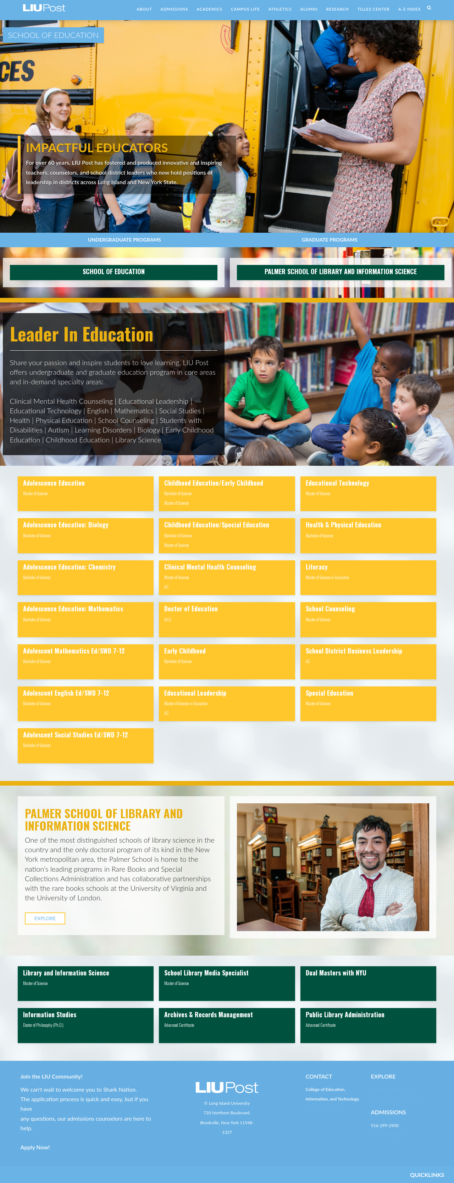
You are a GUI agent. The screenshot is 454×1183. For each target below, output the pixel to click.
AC (166, 587)
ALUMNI (309, 9)
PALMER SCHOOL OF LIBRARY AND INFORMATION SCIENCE (341, 271)
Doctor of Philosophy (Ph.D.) (43, 1025)
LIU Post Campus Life (391, 1089)
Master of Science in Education (186, 703)
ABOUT (144, 9)
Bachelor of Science (36, 535)
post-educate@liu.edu (326, 1108)
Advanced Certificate (179, 1025)
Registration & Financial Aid (396, 1099)
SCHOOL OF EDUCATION (114, 271)
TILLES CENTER (374, 9)
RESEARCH (337, 9)
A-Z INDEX (409, 9)
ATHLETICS (280, 9)
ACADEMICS (210, 9)
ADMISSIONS (174, 9)
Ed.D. (168, 619)
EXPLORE (45, 918)
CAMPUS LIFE (245, 9)
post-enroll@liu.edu (389, 1135)
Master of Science (35, 493)
